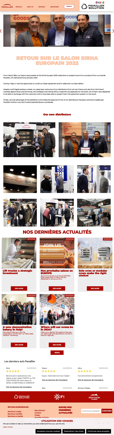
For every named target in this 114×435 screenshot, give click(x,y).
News (57, 353)
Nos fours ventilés (15, 414)
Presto (37, 415)
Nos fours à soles (14, 411)
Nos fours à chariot (15, 416)
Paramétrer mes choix (73, 431)
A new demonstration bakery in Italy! (17, 328)
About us (30, 7)
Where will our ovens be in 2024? (57, 328)
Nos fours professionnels (18, 407)
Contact (69, 6)
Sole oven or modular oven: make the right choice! (93, 273)
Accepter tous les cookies (47, 431)
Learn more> (8, 427)
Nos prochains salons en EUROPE (57, 272)
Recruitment (54, 7)
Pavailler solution (42, 417)
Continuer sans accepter (98, 431)
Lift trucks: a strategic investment (17, 272)
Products (19, 7)
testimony (41, 7)
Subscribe (107, 411)
